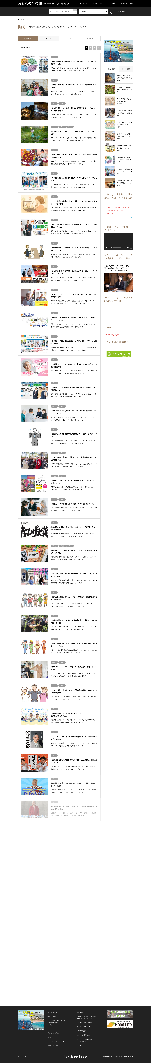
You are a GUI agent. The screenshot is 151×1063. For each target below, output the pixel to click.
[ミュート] (128, 248)
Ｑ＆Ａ (49, 1029)
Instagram (18, 1056)
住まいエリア (97, 3)
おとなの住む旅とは (53, 1012)
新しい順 (48, 38)
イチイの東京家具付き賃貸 (85, 1022)
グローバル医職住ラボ (83, 1035)
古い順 (69, 38)
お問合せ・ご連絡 (127, 3)
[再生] (107, 248)
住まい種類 (112, 3)
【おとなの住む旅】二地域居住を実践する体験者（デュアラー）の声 (118, 210)
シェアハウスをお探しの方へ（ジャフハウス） (85, 1040)
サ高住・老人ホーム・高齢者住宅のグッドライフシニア (86, 1017)
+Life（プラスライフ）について (57, 1041)
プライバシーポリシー (54, 1033)
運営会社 (50, 1037)
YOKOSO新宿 (81, 1031)
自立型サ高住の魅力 (53, 1016)
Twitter (21, 1056)
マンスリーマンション (83, 1027)
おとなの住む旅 (75, 1056)
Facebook (23, 1056)
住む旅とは (84, 3)
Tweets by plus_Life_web (111, 335)
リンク (79, 1045)
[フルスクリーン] (131, 248)
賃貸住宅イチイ (81, 1012)
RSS (26, 1056)
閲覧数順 (90, 38)
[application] (118, 241)
